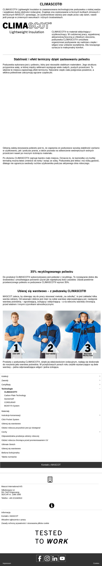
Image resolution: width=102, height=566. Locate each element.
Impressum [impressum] (7, 563)
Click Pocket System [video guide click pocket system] (10, 419)
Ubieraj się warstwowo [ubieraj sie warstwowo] (11, 424)
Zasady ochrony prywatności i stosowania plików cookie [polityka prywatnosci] (25, 523)
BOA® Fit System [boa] (11, 406)
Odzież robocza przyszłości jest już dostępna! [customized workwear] (21, 428)
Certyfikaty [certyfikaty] (6, 385)
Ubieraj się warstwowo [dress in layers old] (11, 448)
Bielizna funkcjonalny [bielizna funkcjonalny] (11, 453)
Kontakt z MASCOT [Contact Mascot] (51, 465)
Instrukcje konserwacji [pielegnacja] (11, 415)
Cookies (96, 563)
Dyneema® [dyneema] (9, 399)
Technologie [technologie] (7, 389)
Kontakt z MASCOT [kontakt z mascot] (9, 516)
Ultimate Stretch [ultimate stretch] (8, 444)
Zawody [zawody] (5, 380)
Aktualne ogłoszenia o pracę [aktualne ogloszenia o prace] (13, 520)
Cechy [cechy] (4, 432)
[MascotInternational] (62, 558)
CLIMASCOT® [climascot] (10, 392)
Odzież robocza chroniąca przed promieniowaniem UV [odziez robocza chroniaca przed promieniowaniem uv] (25, 440)
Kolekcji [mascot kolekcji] (5, 376)
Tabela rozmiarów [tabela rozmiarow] (9, 457)
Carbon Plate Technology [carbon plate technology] (15, 395)
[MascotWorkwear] (39, 558)
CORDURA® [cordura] (9, 402)
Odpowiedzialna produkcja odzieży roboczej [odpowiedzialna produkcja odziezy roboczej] (20, 436)
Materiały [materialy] (5, 411)
